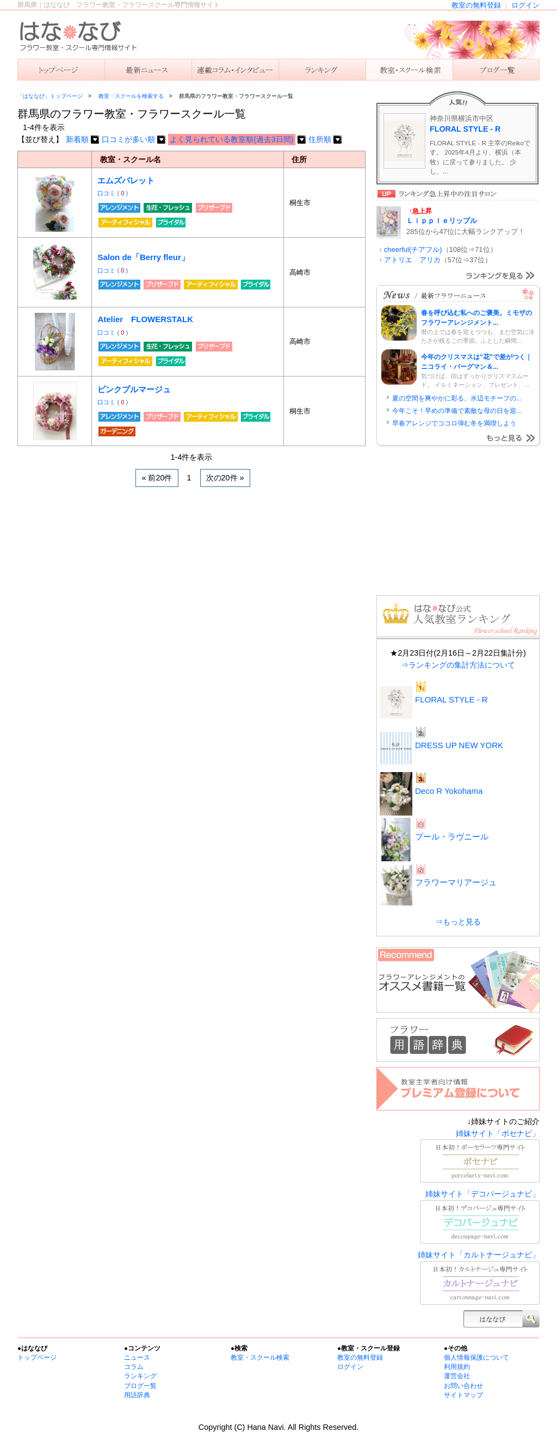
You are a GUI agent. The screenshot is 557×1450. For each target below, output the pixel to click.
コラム (134, 1366)
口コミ (107, 193)
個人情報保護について (476, 1357)
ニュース (147, 70)
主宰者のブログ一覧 (496, 70)
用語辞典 (137, 1395)
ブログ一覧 (140, 1386)
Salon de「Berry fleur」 (143, 257)
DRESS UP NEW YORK (459, 745)
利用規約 (457, 1366)
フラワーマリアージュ (456, 882)
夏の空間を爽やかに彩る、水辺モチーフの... (457, 398)
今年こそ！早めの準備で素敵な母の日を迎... (457, 411)
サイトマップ (463, 1395)
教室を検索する (409, 70)
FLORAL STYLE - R (465, 129)
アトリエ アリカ (412, 260)
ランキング (322, 70)
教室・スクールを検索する (131, 96)
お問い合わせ (463, 1386)
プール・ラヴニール (451, 836)
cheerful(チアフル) (413, 249)
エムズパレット (125, 180)
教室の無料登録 (476, 5)
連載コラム (234, 70)
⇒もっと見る (458, 921)
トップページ (37, 1357)
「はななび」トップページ (50, 96)
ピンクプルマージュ (134, 389)
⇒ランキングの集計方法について (458, 665)
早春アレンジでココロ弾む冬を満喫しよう (454, 423)
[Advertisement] (191, 579)
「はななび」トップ (60, 70)
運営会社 (457, 1376)
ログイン (525, 5)
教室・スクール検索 (260, 1357)
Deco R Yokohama (448, 790)
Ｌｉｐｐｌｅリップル (441, 221)
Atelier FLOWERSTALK (145, 319)
